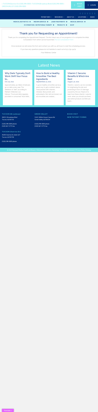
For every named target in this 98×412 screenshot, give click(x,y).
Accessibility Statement (67, 410)
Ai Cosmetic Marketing (51, 410)
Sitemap (88, 410)
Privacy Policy (80, 410)
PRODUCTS (61, 161)
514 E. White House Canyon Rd (45, 254)
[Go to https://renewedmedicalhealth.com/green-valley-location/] (49, 251)
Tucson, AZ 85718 (8, 274)
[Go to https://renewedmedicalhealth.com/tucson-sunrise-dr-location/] (16, 268)
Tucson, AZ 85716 (8, 256)
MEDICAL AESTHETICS (20, 158)
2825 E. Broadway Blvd (9, 254)
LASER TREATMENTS (58, 158)
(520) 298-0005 (16, 4)
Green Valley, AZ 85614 (42, 256)
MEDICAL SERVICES (76, 158)
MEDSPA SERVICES (40, 158)
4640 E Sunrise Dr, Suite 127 (11, 271)
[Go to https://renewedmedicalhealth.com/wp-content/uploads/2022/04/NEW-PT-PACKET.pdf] (81, 254)
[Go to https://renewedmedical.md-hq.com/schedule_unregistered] (81, 251)
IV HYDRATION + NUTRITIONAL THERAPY (38, 161)
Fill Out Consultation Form (64, 176)
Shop (72, 161)
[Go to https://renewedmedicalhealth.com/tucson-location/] (16, 251)
